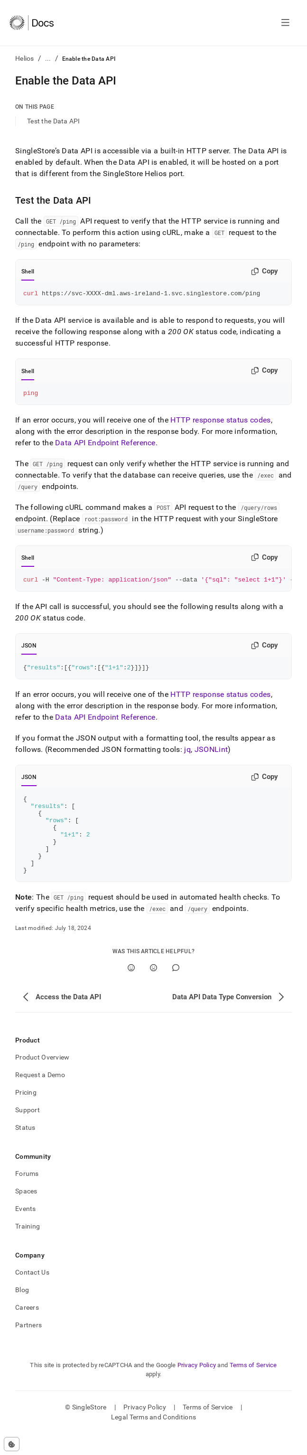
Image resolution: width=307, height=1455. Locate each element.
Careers (27, 1329)
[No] (153, 989)
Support (27, 1131)
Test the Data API (53, 121)
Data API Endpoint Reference (105, 445)
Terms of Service (253, 1386)
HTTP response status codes (220, 422)
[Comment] (176, 989)
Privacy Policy (196, 1386)
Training (27, 1247)
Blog (22, 1311)
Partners (28, 1346)
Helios (24, 58)
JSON (29, 650)
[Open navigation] (285, 22)
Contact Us (32, 1293)
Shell (27, 271)
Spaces (26, 1212)
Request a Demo (40, 1096)
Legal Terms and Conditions (153, 1438)
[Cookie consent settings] (11, 1444)
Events (25, 1230)
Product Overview (42, 1078)
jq (187, 755)
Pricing (26, 1113)
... (48, 58)
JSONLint (211, 755)
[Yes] (131, 989)
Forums (27, 1195)
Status (25, 1149)
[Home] (31, 22)
